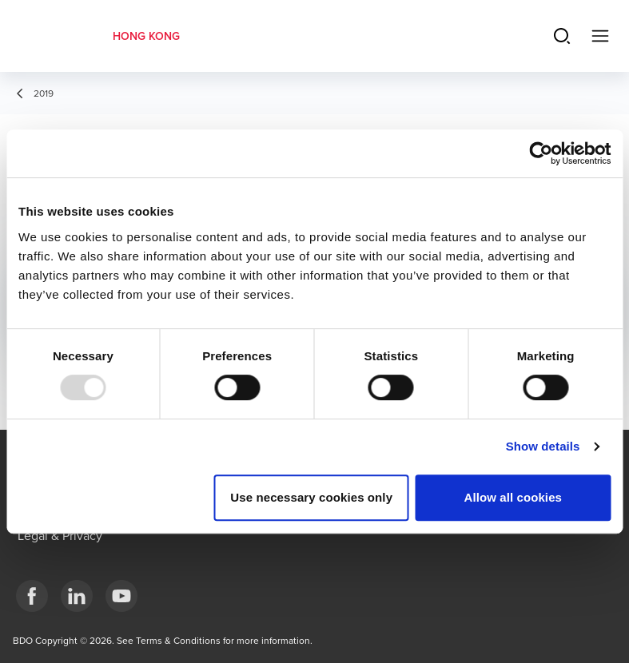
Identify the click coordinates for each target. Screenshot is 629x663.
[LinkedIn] (77, 596)
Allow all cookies (513, 497)
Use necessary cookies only (311, 497)
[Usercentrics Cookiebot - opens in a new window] (541, 153)
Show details (543, 446)
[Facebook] (32, 596)
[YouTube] (121, 596)
